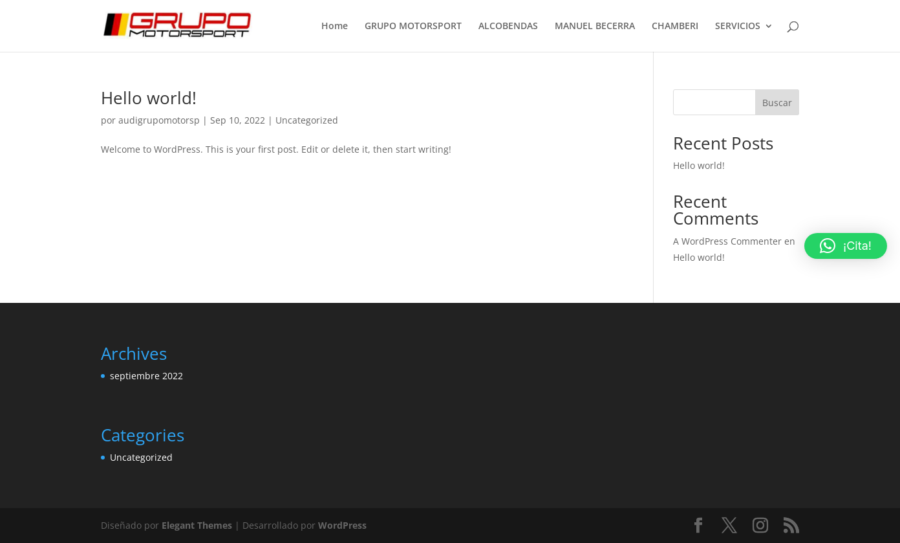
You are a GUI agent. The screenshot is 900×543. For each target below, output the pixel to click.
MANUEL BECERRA (595, 26)
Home (334, 26)
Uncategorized (306, 120)
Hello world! (149, 97)
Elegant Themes (197, 525)
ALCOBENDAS (508, 26)
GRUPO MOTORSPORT (413, 26)
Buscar (777, 102)
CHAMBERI (675, 26)
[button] (845, 246)
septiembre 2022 (146, 376)
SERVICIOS (737, 26)
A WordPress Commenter (727, 241)
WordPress (342, 525)
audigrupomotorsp (159, 120)
